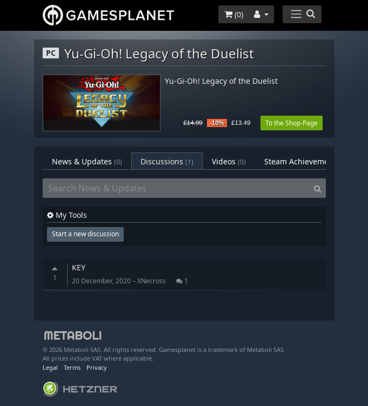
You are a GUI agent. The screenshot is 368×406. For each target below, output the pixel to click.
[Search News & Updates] (176, 188)
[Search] (317, 188)
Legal (50, 367)
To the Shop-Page (291, 123)
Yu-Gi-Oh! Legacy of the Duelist (221, 81)
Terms (72, 367)
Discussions (166, 161)
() (233, 14)
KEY (78, 267)
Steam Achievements (309, 161)
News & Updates (87, 161)
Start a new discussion (85, 233)
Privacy (96, 367)
